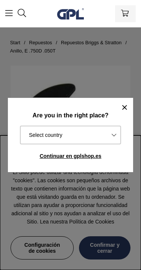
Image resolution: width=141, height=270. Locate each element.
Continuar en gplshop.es (70, 156)
